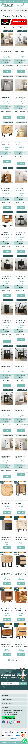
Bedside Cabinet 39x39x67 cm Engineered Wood (20, 457)
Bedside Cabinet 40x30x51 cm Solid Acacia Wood (20, 646)
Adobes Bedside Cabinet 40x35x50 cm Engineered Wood (6, 54)
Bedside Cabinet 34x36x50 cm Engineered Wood (20, 368)
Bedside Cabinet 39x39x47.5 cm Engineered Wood (20, 412)
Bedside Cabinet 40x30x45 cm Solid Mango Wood (7, 503)
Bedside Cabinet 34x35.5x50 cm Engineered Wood (20, 322)
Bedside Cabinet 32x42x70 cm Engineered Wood (20, 278)
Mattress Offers (12, 742)
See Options (7, 71)
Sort (14, 28)
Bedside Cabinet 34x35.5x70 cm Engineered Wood (6, 368)
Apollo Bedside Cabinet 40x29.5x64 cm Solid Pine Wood (19, 145)
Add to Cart (7, 512)
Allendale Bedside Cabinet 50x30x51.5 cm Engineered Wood (20, 54)
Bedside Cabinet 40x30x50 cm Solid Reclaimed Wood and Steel (7, 647)
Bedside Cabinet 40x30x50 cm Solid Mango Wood (7, 575)
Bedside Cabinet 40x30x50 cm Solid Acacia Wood (21, 539)
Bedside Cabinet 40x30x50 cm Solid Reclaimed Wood (21, 610)
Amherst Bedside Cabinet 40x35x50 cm (20, 98)
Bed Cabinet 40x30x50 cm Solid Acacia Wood (7, 234)
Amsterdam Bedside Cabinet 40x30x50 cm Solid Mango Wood (7, 145)
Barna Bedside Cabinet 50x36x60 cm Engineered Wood (20, 191)
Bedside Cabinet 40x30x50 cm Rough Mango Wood (21, 503)
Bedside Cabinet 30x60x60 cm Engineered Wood (20, 234)
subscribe (23, 683)
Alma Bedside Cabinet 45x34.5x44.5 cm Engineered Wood (6, 99)
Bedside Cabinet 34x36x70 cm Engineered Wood (6, 412)
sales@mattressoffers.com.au (14, 710)
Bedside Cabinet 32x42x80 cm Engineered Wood (6, 322)
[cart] (21, 5)
